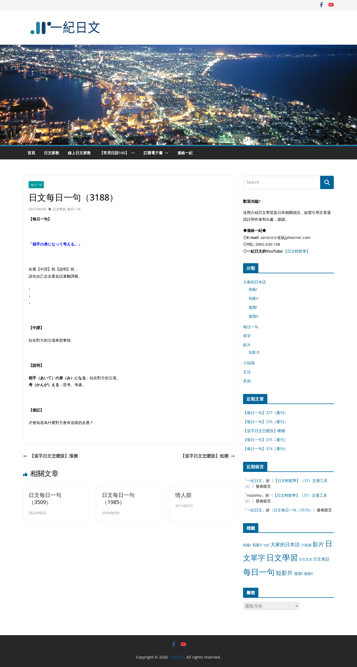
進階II (253, 316)
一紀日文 (254, 480)
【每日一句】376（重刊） (265, 421)
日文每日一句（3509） (45, 498)
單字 (247, 335)
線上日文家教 (79, 152)
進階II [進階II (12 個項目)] (308, 573)
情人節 (183, 495)
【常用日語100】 (114, 152)
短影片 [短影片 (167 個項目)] (284, 573)
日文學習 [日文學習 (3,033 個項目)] (282, 557)
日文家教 (51, 152)
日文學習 (59, 209)
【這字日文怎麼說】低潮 (207, 456)
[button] (132, 153)
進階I (253, 307)
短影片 (254, 352)
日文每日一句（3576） (293, 510)
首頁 (31, 152)
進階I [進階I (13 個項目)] (298, 573)
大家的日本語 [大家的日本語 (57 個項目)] (285, 544)
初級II (253, 298)
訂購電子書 (153, 152)
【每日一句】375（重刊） (265, 439)
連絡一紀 (185, 152)
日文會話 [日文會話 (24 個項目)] (321, 559)
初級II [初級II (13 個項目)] (257, 544)
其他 (247, 380)
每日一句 (36, 185)
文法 (247, 371)
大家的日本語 (254, 281)
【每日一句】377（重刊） (265, 412)
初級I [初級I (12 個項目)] (247, 544)
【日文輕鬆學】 (296, 251)
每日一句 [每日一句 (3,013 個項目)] (259, 571)
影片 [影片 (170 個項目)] (318, 544)
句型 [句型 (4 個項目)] (266, 545)
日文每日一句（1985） (118, 498)
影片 (247, 344)
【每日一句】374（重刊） (265, 448)
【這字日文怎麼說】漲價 (50, 456)
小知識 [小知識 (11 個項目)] (306, 544)
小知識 (249, 362)
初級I (253, 289)
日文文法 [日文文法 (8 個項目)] (305, 559)
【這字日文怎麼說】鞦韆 (264, 430)
